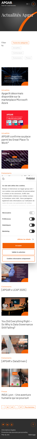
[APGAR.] (8, 3)
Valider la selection (18, 252)
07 (21, 407)
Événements (17, 58)
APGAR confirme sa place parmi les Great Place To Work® (15, 139)
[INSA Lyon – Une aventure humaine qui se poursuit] (14, 378)
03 (12, 407)
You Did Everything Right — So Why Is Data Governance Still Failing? (17, 324)
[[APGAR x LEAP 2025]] (14, 273)
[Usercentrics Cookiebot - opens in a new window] (26, 178)
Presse (28, 58)
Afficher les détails (24, 239)
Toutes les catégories (20, 43)
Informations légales (8, 430)
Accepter (18, 245)
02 (8, 407)
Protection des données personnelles (14, 432)
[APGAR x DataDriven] (14, 361)
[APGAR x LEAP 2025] (13, 289)
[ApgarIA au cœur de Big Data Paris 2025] (14, 159)
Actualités (16, 48)
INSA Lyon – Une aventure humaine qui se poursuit (16, 396)
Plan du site (5, 435)
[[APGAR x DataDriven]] (14, 344)
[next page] (29, 407)
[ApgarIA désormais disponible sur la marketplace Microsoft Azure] (14, 76)
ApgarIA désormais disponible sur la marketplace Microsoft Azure (14, 98)
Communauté (17, 53)
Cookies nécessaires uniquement (18, 258)
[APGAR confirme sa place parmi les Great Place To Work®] (14, 119)
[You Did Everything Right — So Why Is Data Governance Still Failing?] (14, 306)
